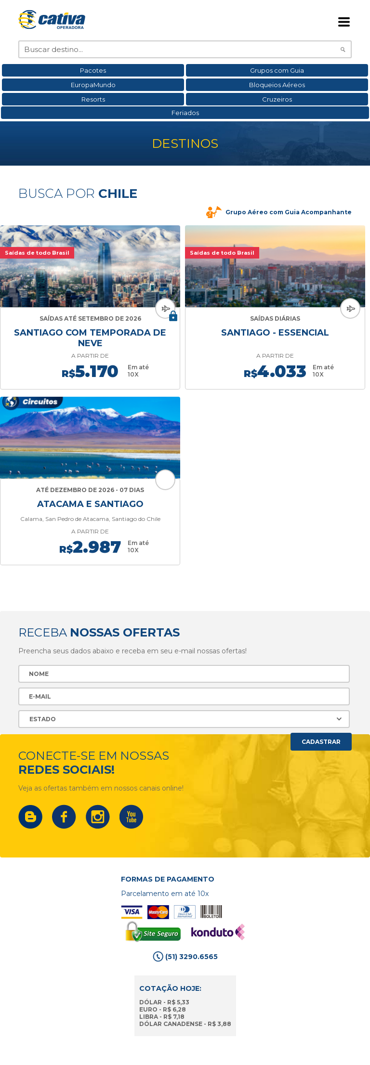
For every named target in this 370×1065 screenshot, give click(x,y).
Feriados (185, 113)
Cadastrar (321, 741)
